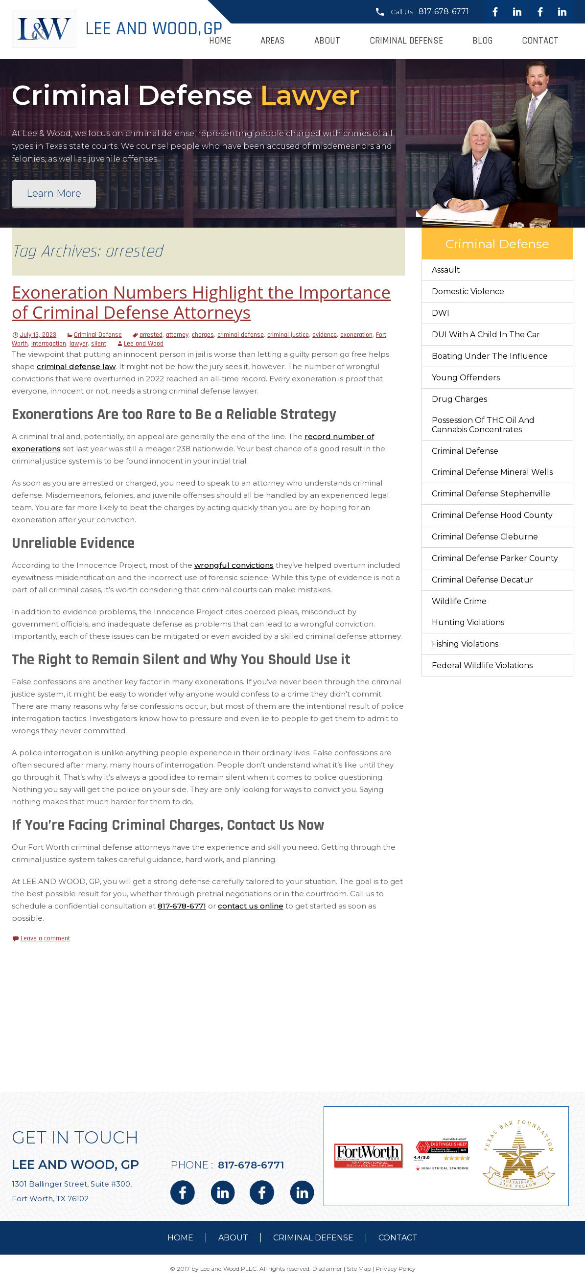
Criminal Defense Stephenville (491, 493)
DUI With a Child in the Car (486, 334)
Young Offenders (466, 377)
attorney (177, 334)
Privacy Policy (395, 1268)
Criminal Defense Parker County (495, 558)
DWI (440, 313)
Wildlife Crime (459, 601)
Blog (482, 41)
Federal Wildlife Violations (482, 665)
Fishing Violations (465, 644)
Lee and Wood (144, 343)
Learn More (53, 193)
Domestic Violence (468, 291)
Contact (540, 41)
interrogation (48, 343)
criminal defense (240, 334)
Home (220, 41)
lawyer (79, 343)
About (327, 41)
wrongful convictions (234, 565)
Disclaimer (327, 1268)
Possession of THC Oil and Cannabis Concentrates (483, 425)
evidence (324, 334)
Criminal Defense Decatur (482, 579)
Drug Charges (459, 399)
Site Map (359, 1268)
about (233, 1237)
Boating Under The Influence (490, 356)
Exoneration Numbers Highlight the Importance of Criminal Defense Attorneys (201, 302)
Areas (272, 41)
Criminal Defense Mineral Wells (492, 472)
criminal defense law (76, 366)
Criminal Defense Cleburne (485, 536)
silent (98, 343)
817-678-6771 (444, 11)
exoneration (356, 334)
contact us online (250, 905)
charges (203, 334)
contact (398, 1237)
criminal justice (288, 334)
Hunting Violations (468, 622)
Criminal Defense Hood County (492, 515)
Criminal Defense (406, 41)
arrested (151, 334)
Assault (446, 270)
